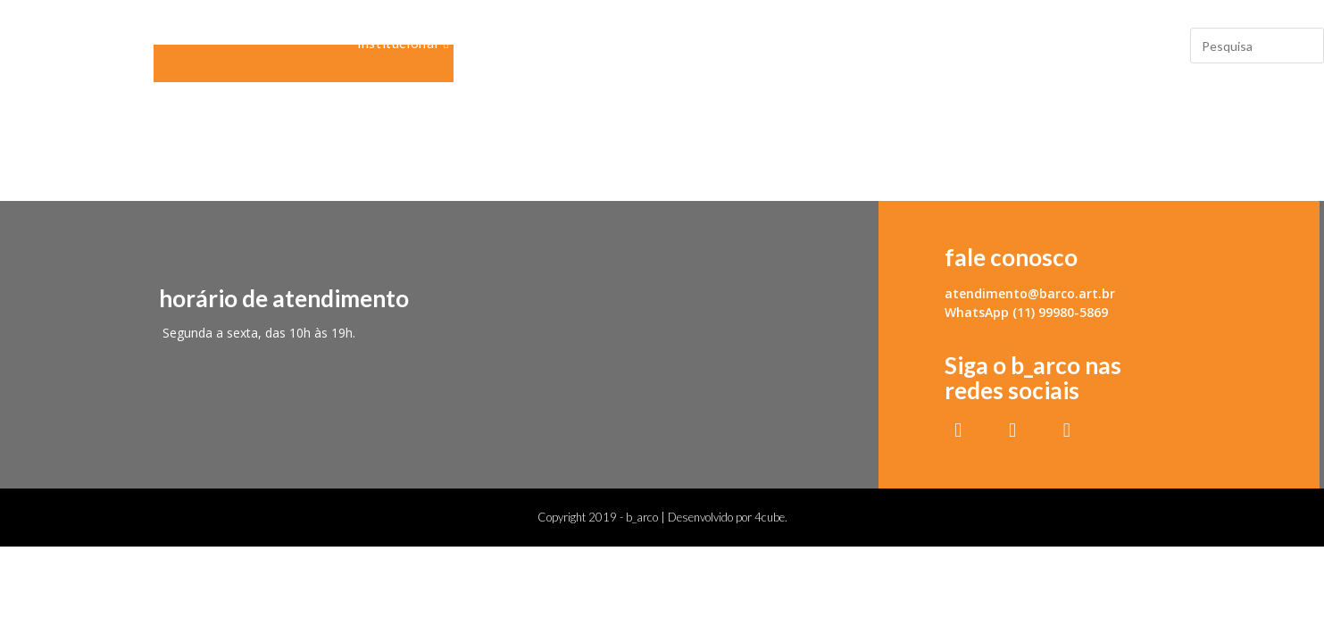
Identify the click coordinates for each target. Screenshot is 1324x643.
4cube (769, 517)
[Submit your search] (1306, 43)
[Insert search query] (1257, 45)
